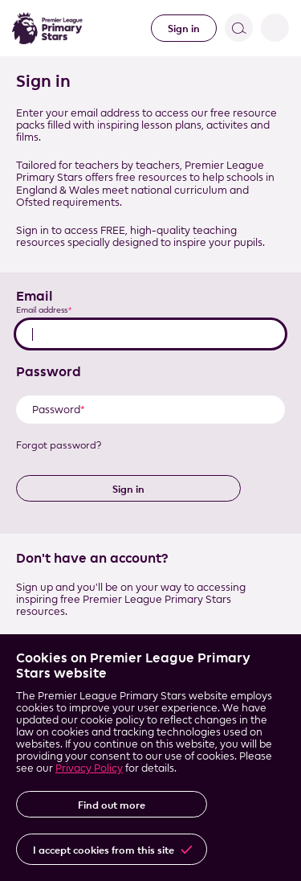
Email (34, 296)
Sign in (184, 28)
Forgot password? (58, 445)
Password (48, 371)
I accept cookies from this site (103, 849)
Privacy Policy (89, 767)
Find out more (111, 804)
